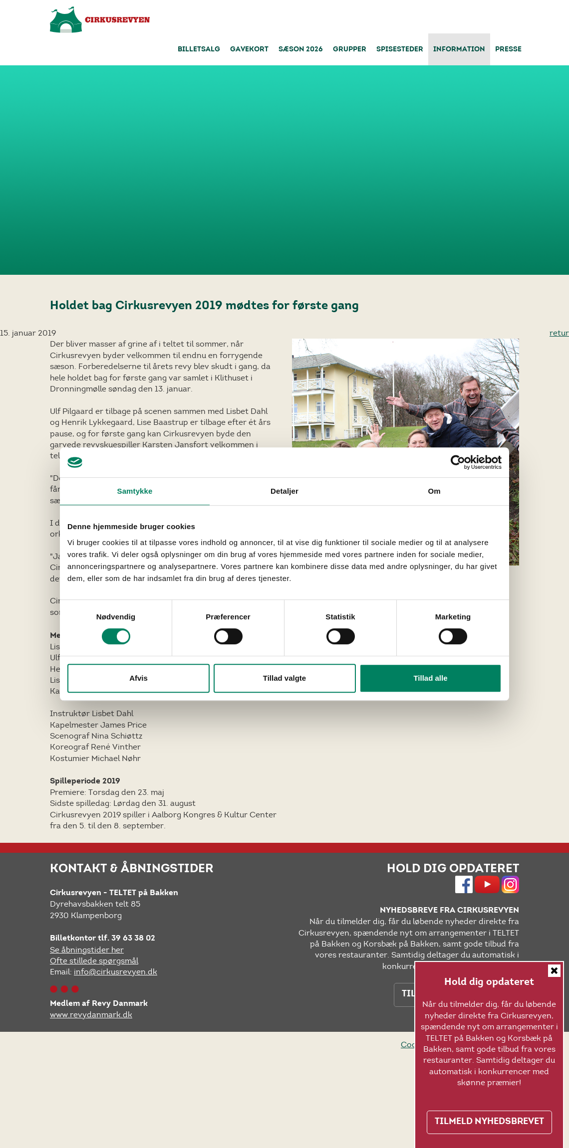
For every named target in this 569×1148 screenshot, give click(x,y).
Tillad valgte (284, 678)
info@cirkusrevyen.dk (115, 971)
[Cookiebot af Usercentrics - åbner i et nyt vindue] (458, 462)
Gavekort (249, 49)
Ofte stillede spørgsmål (94, 960)
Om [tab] (434, 491)
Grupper (349, 49)
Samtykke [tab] (135, 491)
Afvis (138, 678)
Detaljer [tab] (284, 491)
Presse (508, 49)
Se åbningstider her (87, 950)
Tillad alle (430, 678)
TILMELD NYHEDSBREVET (489, 1122)
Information (459, 49)
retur (559, 333)
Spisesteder (399, 49)
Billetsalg (199, 49)
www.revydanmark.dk (91, 1014)
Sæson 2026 (301, 49)
